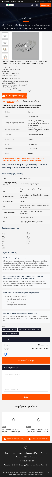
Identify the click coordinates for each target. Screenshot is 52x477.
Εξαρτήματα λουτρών (9, 329)
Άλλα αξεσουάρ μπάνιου (22, 25)
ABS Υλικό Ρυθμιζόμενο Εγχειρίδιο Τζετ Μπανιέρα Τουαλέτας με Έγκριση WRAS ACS (12, 431)
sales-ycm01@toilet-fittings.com (12, 1)
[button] (5, 58)
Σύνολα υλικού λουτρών (10, 333)
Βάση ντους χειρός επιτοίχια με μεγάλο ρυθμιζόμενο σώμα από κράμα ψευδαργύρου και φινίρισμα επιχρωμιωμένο (38, 431)
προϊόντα (9, 25)
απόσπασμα (45, 5)
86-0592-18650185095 (43, 1)
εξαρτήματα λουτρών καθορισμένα (29, 329)
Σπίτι (3, 25)
